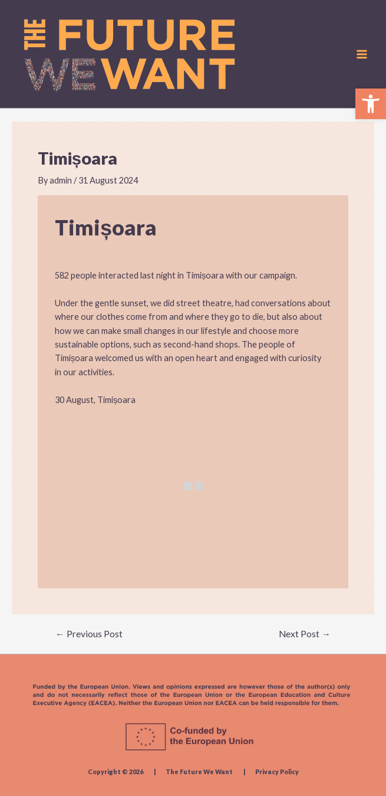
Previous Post (89, 634)
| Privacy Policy (266, 771)
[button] (370, 104)
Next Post (305, 634)
